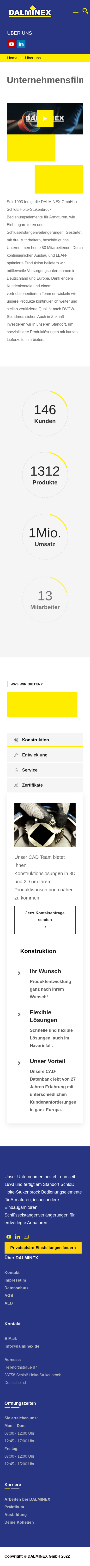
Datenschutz (17, 1288)
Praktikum (14, 1507)
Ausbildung (16, 1515)
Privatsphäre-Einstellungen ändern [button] (43, 1248)
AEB (9, 1303)
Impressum (15, 1280)
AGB (9, 1296)
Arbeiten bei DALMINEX (27, 1499)
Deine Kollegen (19, 1522)
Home (12, 58)
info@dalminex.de (22, 1346)
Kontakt (12, 1273)
